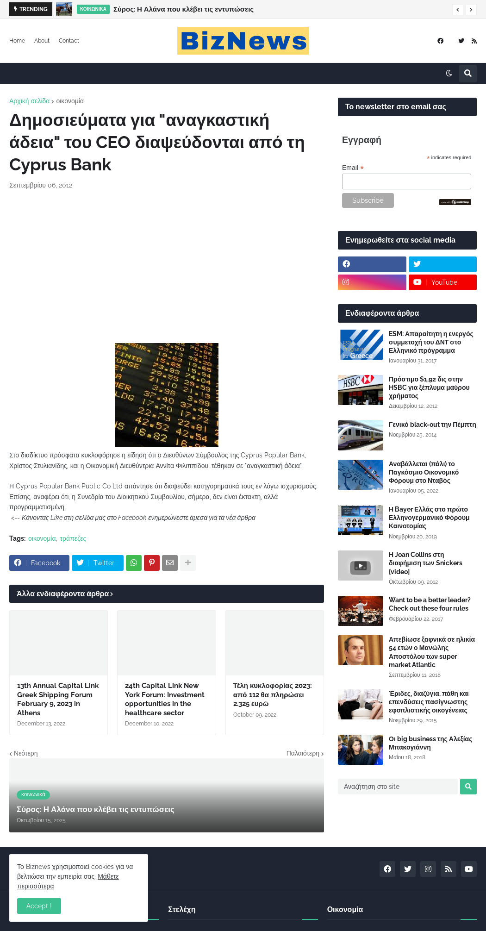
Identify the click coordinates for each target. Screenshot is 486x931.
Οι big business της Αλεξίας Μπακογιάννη (430, 743)
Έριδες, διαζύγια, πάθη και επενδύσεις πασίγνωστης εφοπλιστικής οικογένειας (429, 702)
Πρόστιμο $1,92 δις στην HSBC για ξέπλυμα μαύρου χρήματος (429, 387)
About (42, 40)
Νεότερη (25, 753)
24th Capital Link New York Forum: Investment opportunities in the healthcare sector (165, 699)
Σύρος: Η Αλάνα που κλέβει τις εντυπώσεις (183, 9)
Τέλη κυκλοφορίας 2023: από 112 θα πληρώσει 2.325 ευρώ (272, 694)
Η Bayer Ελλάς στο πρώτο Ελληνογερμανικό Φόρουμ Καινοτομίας (429, 518)
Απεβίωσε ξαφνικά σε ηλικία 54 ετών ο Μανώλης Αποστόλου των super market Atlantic (432, 652)
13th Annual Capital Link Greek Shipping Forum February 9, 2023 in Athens (58, 699)
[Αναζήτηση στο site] (398, 786)
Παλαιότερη (303, 753)
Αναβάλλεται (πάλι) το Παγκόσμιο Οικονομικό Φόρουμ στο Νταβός (424, 472)
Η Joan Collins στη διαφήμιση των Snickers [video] (425, 563)
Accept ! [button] (39, 906)
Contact (69, 40)
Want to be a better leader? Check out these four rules (430, 604)
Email (353, 167)
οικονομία (70, 101)
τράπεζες (73, 538)
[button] (457, 9)
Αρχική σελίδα (29, 101)
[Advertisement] (166, 266)
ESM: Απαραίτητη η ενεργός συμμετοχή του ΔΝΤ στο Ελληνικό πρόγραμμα (431, 342)
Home (17, 40)
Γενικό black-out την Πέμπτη (432, 424)
